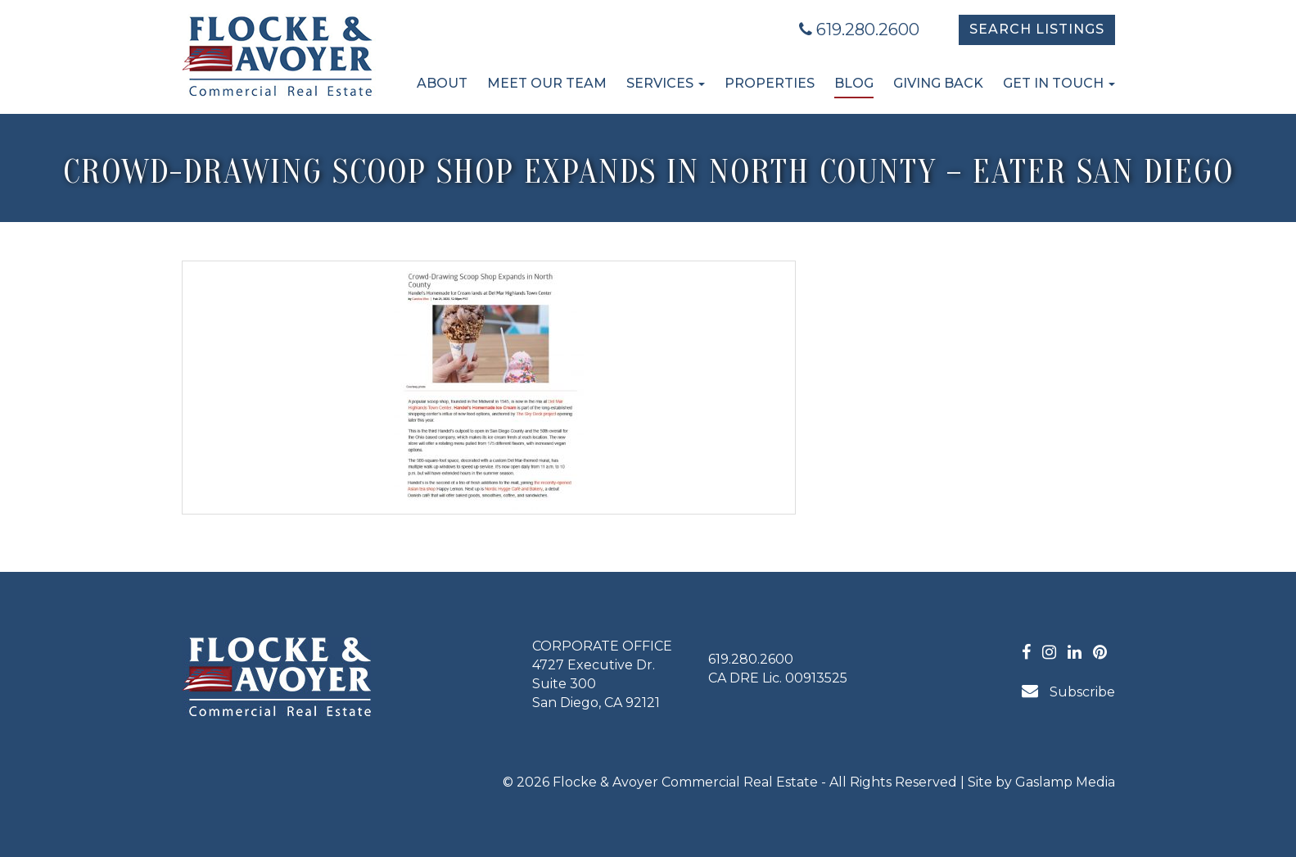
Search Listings (1036, 29)
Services (665, 83)
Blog (854, 83)
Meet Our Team (547, 83)
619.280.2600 (859, 29)
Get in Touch (1059, 83)
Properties (770, 83)
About (442, 83)
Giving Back (938, 83)
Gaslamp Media (1065, 782)
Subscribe (1068, 691)
